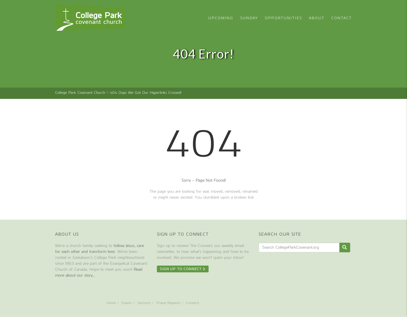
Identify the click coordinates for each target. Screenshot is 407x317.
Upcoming (220, 18)
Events (127, 303)
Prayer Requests (168, 303)
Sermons (144, 303)
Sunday (249, 18)
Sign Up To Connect (182, 269)
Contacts (192, 303)
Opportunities (283, 18)
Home (111, 303)
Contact (341, 18)
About (316, 18)
